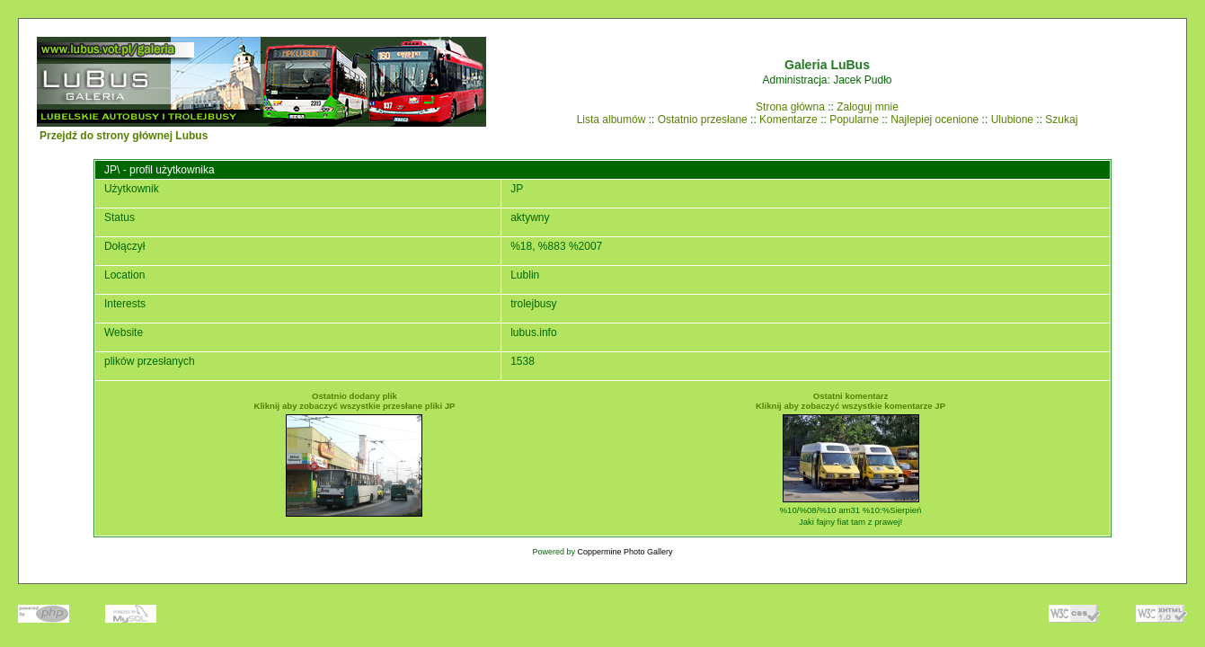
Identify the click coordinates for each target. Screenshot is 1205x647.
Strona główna (790, 107)
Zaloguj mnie (868, 107)
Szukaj (1061, 119)
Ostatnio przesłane (703, 119)
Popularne (854, 119)
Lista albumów (611, 119)
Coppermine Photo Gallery (624, 551)
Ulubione (1012, 119)
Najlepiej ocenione (934, 119)
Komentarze (788, 119)
